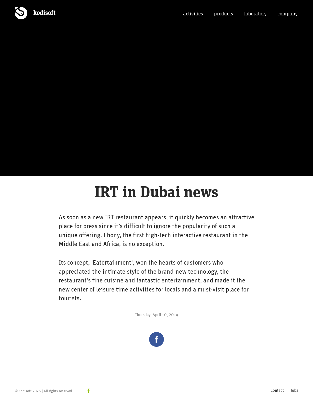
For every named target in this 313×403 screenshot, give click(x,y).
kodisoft (44, 13)
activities (193, 13)
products (223, 13)
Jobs (294, 390)
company (288, 13)
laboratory (255, 13)
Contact (277, 390)
